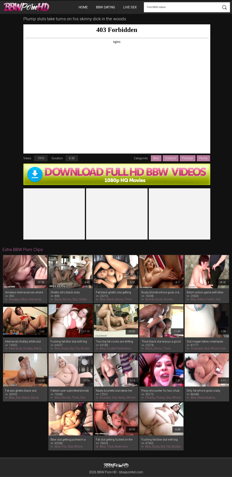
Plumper (187, 158)
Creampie (197, 348)
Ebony (67, 299)
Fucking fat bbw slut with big (69, 341)
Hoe (222, 348)
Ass (18, 397)
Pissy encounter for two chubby (161, 390)
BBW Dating (105, 7)
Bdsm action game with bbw (205, 292)
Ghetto (82, 299)
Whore (214, 348)
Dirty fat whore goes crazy (203, 390)
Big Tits (75, 348)
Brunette (105, 397)
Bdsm (201, 299)
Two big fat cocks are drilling (114, 341)
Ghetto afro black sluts (65, 292)
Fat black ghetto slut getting (113, 292)
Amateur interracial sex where (24, 292)
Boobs (168, 299)
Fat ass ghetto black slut (20, 390)
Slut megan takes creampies (205, 341)
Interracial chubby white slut (23, 341)
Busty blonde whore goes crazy (161, 292)
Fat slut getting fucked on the (114, 439)
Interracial (34, 299)
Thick (128, 299)
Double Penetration (119, 348)
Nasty (121, 397)
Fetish (210, 299)
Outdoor (170, 158)
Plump (203, 158)
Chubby (28, 348)
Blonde (149, 299)
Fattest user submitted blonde (70, 390)
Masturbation (206, 397)
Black (58, 299)
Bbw (156, 158)
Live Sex (130, 7)
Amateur (14, 299)
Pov (64, 446)
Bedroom (121, 446)
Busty (159, 299)
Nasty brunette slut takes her (114, 390)
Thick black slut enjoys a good (161, 341)
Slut (74, 299)
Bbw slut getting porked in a (68, 439)
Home (83, 7)
